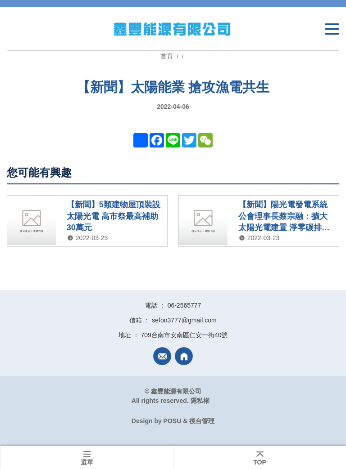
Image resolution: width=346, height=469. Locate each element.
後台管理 (201, 420)
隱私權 (200, 400)
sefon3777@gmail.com (184, 320)
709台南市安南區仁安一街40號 (184, 335)
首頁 (167, 56)
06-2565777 (184, 305)
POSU (173, 420)
